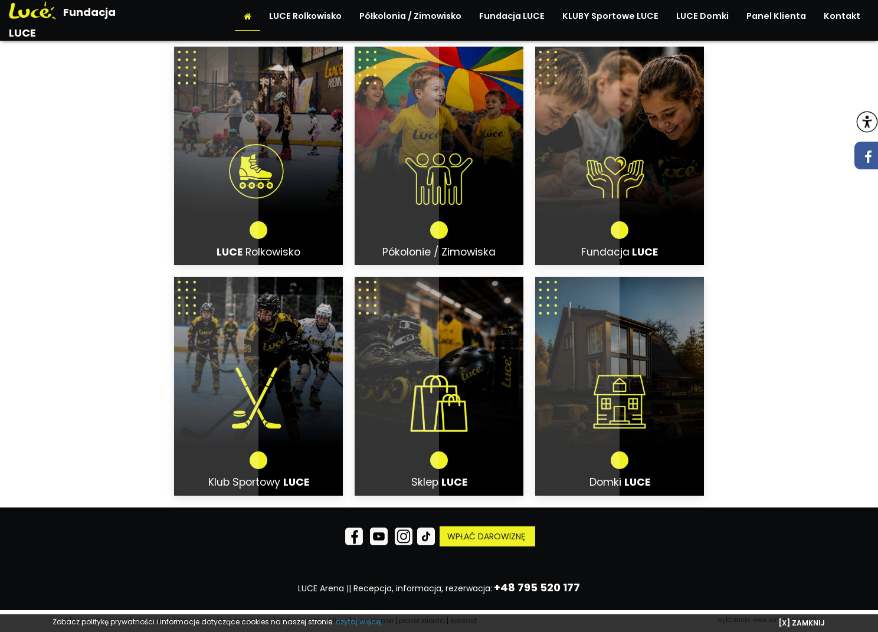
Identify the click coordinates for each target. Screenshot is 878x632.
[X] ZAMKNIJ (801, 623)
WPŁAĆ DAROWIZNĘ (487, 536)
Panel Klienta (776, 16)
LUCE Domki (702, 16)
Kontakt (842, 16)
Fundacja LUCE (512, 16)
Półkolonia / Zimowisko (410, 16)
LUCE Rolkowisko (305, 16)
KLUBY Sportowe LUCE (610, 16)
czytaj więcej (359, 622)
